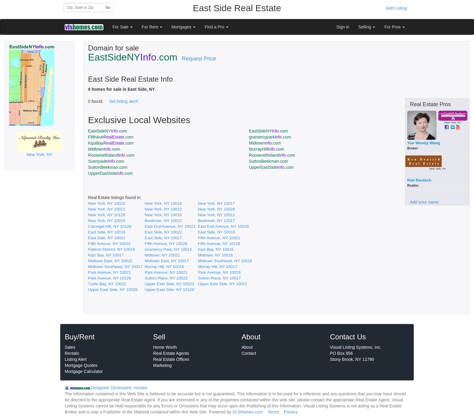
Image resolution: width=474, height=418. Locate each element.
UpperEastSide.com (271, 167)
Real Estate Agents (171, 353)
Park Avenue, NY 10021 (166, 272)
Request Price (199, 59)
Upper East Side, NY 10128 (169, 289)
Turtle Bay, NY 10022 (107, 284)
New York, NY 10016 (163, 203)
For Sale (122, 26)
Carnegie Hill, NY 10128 (109, 226)
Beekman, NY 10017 (216, 220)
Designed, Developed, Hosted (119, 387)
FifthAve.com (110, 137)
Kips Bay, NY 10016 (215, 249)
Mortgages (183, 26)
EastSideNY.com (107, 131)
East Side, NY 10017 (163, 238)
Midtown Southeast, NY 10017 (115, 266)
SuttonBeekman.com (268, 161)
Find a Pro (216, 26)
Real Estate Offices (171, 359)
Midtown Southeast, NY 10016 (225, 261)
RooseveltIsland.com (111, 155)
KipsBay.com (110, 143)
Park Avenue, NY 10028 (219, 272)
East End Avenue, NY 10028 (223, 226)
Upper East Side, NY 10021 (222, 284)
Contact (249, 353)
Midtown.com (265, 143)
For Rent (152, 26)
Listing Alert (75, 359)
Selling (367, 26)
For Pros (394, 26)
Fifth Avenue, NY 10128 (219, 243)
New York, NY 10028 (216, 209)
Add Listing (396, 8)
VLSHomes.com (247, 412)
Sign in (342, 26)
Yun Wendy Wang (423, 143)
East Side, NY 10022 (163, 232)
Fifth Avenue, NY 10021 (219, 238)
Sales (70, 347)
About (247, 347)
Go (108, 7)
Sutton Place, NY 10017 (219, 278)
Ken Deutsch (419, 180)
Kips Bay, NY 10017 (106, 255)
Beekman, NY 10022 (163, 220)
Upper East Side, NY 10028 (113, 289)
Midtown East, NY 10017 (167, 261)
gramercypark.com (270, 137)
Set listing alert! (123, 101)
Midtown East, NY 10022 (110, 261)
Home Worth (165, 347)
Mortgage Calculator (84, 371)
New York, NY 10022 (106, 203)
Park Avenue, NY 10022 (109, 272)
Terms (273, 412)
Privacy (291, 412)
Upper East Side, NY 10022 (169, 284)
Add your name (424, 202)
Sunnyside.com (106, 161)
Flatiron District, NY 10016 (111, 249)
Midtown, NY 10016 (215, 255)
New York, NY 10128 (106, 215)
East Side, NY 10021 (106, 238)
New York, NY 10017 (216, 203)
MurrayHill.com (266, 149)
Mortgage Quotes (81, 365)
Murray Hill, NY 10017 (217, 266)
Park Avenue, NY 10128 (109, 278)
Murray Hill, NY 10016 (164, 266)
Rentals (72, 353)
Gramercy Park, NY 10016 (168, 249)
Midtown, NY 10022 (162, 255)
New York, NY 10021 (106, 209)
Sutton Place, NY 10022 (166, 278)
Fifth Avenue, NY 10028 (166, 243)
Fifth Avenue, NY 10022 (109, 243)
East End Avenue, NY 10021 (170, 226)
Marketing (162, 365)
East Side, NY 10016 (106, 232)
